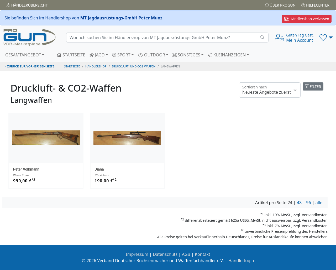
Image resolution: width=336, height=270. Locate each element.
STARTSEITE (71, 55)
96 (308, 202)
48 (299, 202)
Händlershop (96, 66)
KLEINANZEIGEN (227, 55)
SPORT (121, 55)
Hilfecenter (315, 5)
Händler (27, 5)
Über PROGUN (280, 5)
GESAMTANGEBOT (23, 55)
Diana (99, 169)
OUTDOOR (151, 55)
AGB (186, 254)
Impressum (137, 254)
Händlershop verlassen (306, 18)
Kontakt (202, 254)
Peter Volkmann (26, 169)
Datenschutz (165, 254)
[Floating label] (270, 90)
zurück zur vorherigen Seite (29, 66)
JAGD (97, 55)
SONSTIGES (186, 55)
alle (319, 202)
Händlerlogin (241, 260)
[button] (326, 38)
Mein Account (299, 38)
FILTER (313, 86)
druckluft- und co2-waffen (133, 66)
